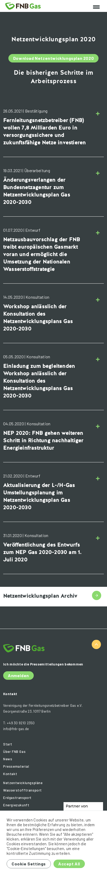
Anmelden (18, 675)
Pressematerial (16, 766)
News (7, 759)
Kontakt (10, 774)
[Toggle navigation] (96, 7)
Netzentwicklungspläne (23, 783)
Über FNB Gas (14, 751)
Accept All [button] (69, 863)
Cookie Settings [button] (29, 863)
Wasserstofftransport (22, 790)
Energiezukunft (16, 805)
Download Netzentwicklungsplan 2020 (53, 58)
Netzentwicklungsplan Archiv (40, 595)
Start (7, 744)
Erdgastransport (17, 797)
